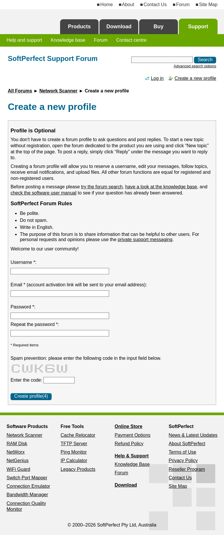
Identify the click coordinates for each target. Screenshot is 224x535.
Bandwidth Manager (27, 494)
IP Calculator (74, 460)
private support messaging (145, 239)
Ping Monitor (74, 452)
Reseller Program (187, 469)
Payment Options (132, 435)
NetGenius (17, 460)
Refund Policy (129, 443)
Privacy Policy (183, 460)
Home (106, 4)
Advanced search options (195, 66)
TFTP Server (74, 443)
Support (198, 26)
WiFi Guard (18, 469)
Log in (157, 78)
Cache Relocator (78, 435)
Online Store (128, 426)
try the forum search (102, 186)
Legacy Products (78, 469)
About (128, 4)
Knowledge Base (132, 464)
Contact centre (131, 40)
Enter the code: (26, 380)
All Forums (20, 90)
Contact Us (155, 4)
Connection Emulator (28, 486)
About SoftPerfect (187, 443)
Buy (158, 26)
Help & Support (131, 455)
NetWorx (15, 452)
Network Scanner (58, 90)
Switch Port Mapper (26, 477)
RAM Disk (16, 443)
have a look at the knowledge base (161, 186)
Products (79, 26)
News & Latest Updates (193, 435)
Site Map (208, 4)
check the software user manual (43, 192)
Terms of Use (182, 452)
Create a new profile (195, 78)
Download (119, 26)
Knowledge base (68, 40)
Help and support (24, 40)
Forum (183, 4)
